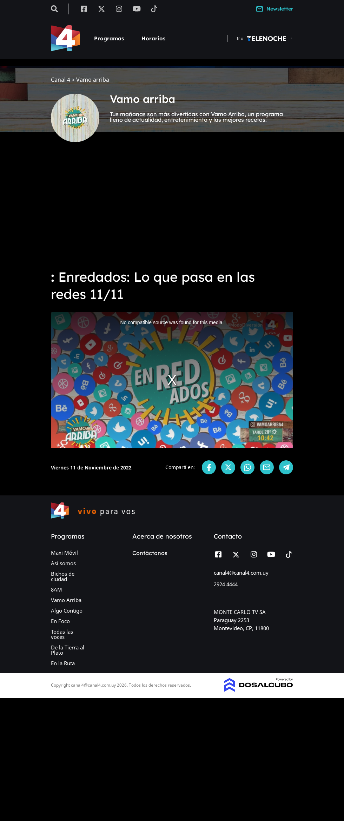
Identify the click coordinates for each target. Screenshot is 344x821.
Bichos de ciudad (62, 576)
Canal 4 (60, 79)
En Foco (60, 621)
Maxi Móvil (64, 552)
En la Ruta (63, 663)
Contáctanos (149, 552)
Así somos (63, 563)
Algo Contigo (66, 610)
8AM (56, 589)
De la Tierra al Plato (67, 650)
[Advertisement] (172, 210)
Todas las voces (62, 634)
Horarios (153, 38)
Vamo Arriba (66, 599)
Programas (109, 38)
